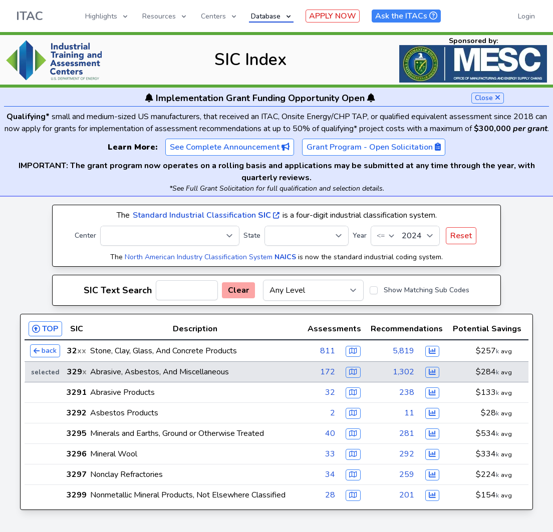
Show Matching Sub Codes (426, 290)
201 (406, 494)
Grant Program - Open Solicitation (374, 147)
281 (406, 433)
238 (406, 392)
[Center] (169, 236)
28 (330, 494)
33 (330, 453)
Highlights (107, 16)
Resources (165, 16)
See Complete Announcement (230, 147)
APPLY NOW (332, 16)
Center (85, 235)
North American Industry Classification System (210, 257)
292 (406, 453)
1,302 (403, 371)
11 (409, 412)
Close (487, 98)
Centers (219, 16)
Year (360, 235)
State (251, 235)
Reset (461, 235)
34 (330, 474)
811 (327, 350)
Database (272, 16)
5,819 (403, 350)
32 (330, 392)
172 (327, 371)
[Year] (405, 236)
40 (330, 433)
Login (526, 16)
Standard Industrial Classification (206, 215)
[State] (306, 236)
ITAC (29, 16)
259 (406, 474)
